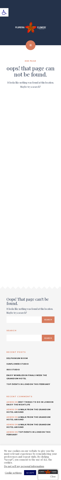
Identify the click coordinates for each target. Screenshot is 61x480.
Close (53, 476)
